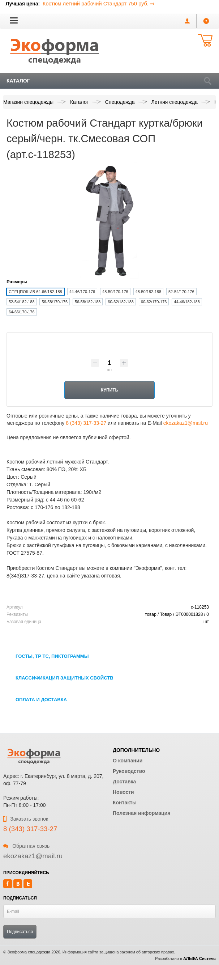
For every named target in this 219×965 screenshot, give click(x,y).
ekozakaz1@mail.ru (185, 423)
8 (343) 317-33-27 (86, 423)
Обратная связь (26, 846)
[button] (13, 20)
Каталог (18, 81)
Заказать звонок (25, 819)
